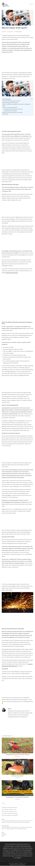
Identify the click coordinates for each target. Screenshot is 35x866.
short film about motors (12, 273)
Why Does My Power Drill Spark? (10, 102)
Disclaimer (3, 833)
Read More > (27, 822)
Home (10, 863)
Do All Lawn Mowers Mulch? (17, 776)
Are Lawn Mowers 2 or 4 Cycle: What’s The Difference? (17, 797)
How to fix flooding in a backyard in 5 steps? (9, 809)
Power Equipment (18, 31)
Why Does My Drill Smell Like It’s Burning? (12, 112)
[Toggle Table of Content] (31, 99)
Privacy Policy (4, 834)
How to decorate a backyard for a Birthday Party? (10, 815)
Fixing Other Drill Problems (10, 111)
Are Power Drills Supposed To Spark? (11, 101)
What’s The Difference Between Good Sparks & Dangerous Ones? (16, 105)
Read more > (24, 717)
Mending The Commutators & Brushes (13, 109)
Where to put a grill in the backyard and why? (9, 811)
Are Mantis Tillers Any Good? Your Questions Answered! (17, 754)
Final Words (5, 114)
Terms (3, 836)
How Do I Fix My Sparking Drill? (9, 107)
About (3, 832)
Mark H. (4, 31)
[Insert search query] (17, 803)
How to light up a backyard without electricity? (9, 807)
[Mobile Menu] (31, 4)
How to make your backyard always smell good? (10, 813)
